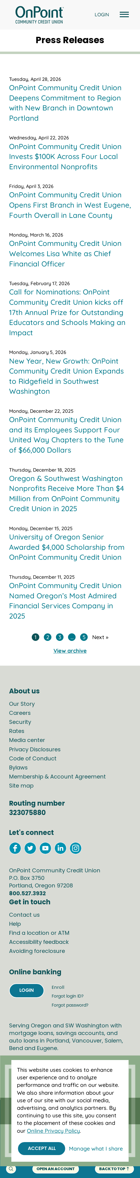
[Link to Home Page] (39, 15)
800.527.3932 (27, 893)
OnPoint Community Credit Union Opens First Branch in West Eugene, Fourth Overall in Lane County (70, 204)
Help (15, 924)
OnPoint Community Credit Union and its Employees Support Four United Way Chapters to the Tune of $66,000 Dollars (66, 434)
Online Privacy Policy (53, 1130)
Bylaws (18, 768)
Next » (100, 637)
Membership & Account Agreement (57, 777)
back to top (114, 1169)
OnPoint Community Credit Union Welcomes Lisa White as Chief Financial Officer (65, 253)
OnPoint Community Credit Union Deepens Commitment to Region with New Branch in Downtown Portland (65, 103)
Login (26, 990)
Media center (27, 740)
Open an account (56, 1169)
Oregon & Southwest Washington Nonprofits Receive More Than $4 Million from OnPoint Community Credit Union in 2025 (66, 493)
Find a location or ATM (39, 933)
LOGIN (102, 14)
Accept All (42, 1148)
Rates (16, 731)
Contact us (24, 915)
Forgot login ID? (67, 996)
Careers (20, 713)
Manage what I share (96, 1148)
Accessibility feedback (39, 942)
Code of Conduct (33, 759)
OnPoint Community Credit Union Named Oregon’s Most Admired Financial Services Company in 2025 (65, 600)
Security (20, 722)
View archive (70, 650)
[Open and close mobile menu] (123, 15)
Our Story (22, 704)
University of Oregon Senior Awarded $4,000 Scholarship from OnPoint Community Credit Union (67, 547)
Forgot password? (70, 1005)
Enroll (58, 987)
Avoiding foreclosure (37, 951)
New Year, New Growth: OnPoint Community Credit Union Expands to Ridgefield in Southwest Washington (66, 376)
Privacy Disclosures (34, 750)
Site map (21, 786)
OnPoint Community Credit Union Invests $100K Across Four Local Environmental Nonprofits (65, 156)
